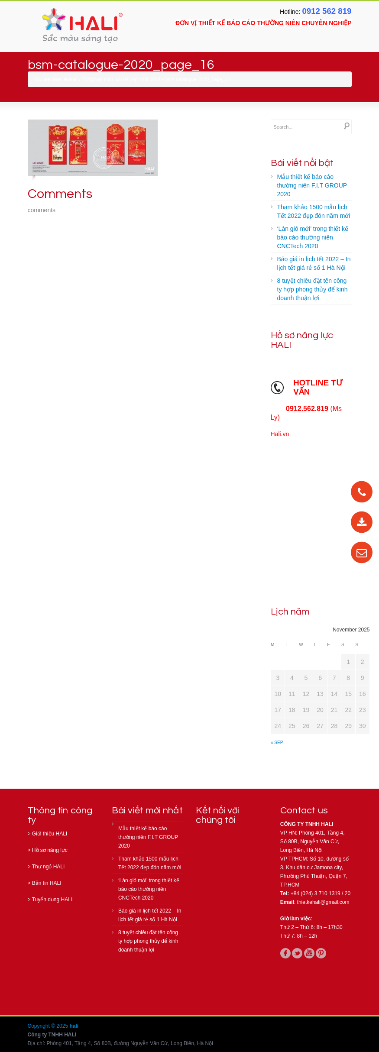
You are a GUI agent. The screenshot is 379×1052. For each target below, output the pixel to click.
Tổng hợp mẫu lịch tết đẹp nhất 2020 (121, 79)
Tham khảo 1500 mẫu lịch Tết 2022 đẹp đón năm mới (313, 211)
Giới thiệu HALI (49, 834)
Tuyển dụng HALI (52, 900)
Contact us (304, 811)
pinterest (321, 953)
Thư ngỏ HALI (48, 867)
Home (70, 79)
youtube (309, 953)
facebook (285, 953)
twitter (297, 953)
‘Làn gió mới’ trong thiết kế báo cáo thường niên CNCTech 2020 (313, 237)
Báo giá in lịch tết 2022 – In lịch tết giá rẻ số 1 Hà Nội (314, 263)
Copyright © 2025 (49, 1026)
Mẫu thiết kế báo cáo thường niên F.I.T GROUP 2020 (312, 185)
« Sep (277, 742)
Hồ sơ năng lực (50, 850)
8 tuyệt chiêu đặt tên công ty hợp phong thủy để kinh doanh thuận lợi (312, 289)
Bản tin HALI (47, 883)
